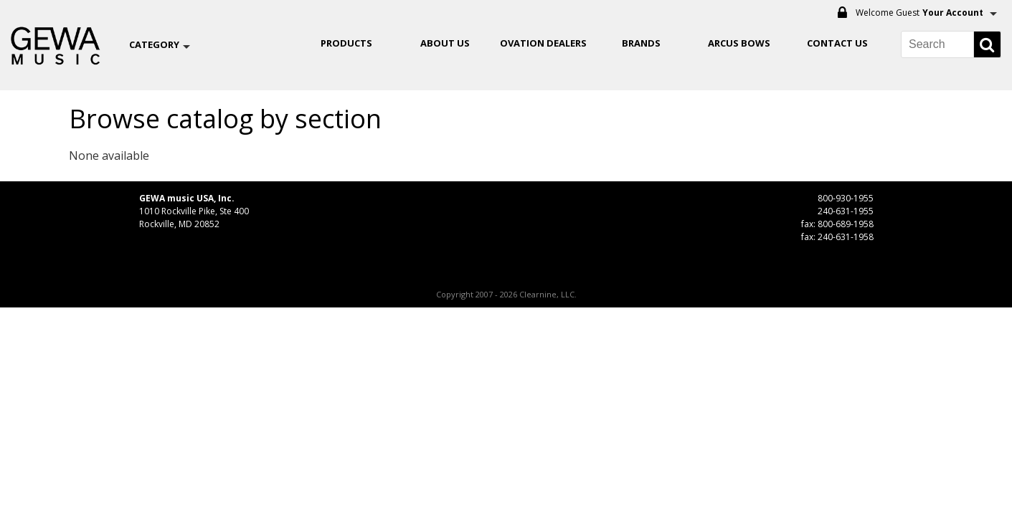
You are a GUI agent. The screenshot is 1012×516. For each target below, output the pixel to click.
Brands (641, 43)
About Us (445, 43)
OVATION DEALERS (543, 43)
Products (346, 43)
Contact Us (837, 43)
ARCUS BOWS (739, 43)
